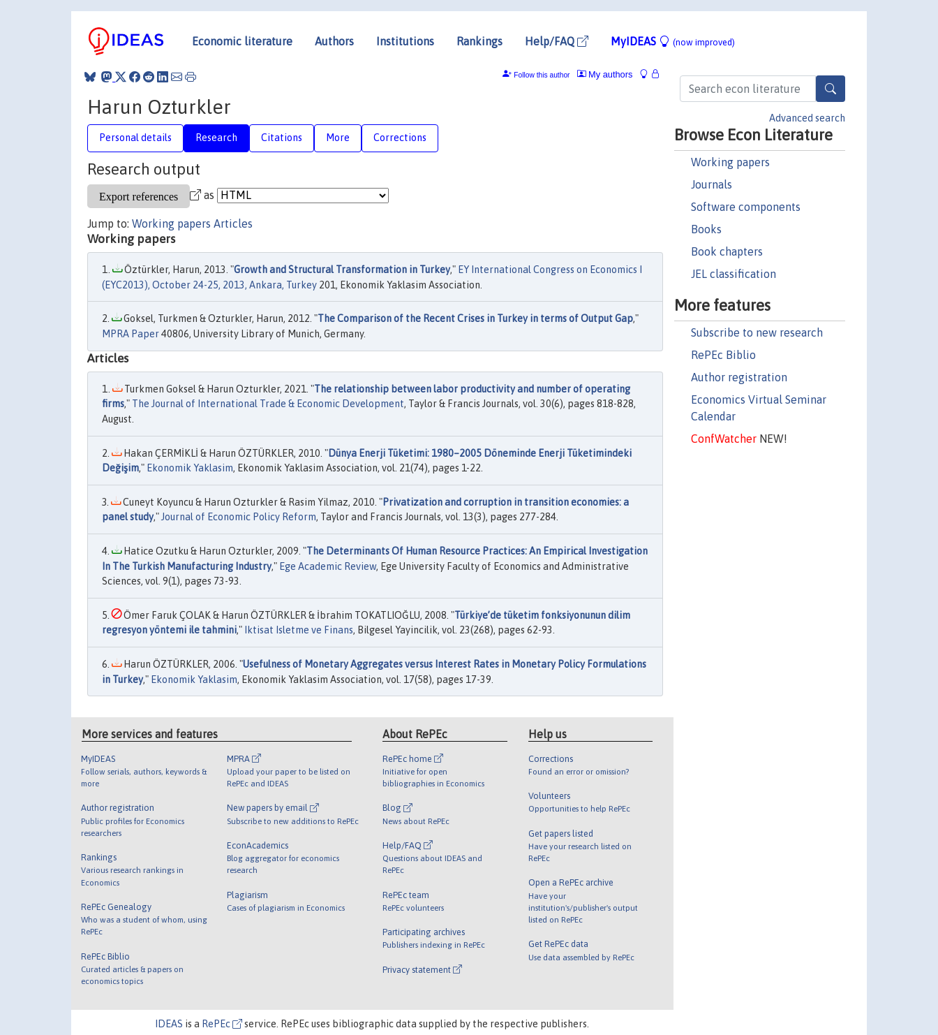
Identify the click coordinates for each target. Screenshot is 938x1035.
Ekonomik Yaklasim (190, 468)
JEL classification (733, 273)
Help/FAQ (556, 41)
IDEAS (169, 1023)
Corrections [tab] (399, 137)
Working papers (730, 162)
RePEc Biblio (723, 354)
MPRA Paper (130, 333)
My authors (605, 74)
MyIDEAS (673, 41)
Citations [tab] (281, 137)
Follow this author (542, 75)
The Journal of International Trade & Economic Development (268, 403)
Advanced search (807, 118)
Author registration (739, 377)
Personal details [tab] (135, 137)
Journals (711, 184)
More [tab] (338, 137)
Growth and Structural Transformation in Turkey (342, 269)
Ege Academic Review (327, 566)
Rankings (479, 41)
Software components (746, 206)
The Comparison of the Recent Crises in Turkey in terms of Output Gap (475, 318)
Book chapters (727, 251)
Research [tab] (216, 137)
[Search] (830, 88)
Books (706, 229)
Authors (334, 41)
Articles (233, 223)
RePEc (222, 1023)
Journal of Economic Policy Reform (238, 516)
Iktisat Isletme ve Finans (298, 630)
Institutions (405, 41)
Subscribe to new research (757, 332)
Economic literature (242, 41)
